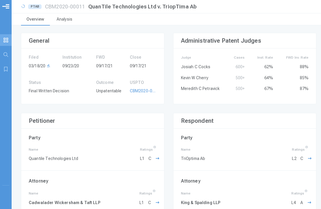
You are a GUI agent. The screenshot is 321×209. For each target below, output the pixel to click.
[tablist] (166, 19)
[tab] (35, 19)
